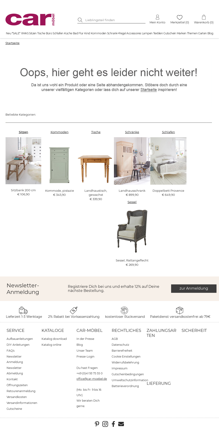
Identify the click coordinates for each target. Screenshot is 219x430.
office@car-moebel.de (91, 378)
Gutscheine (14, 408)
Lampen (147, 33)
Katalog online (51, 344)
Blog (210, 33)
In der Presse (85, 339)
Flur (81, 33)
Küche (68, 33)
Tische (41, 33)
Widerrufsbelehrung (125, 362)
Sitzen (32, 33)
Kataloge (53, 330)
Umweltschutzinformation (130, 380)
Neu (8, 33)
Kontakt (12, 379)
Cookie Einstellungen (126, 356)
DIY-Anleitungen (18, 344)
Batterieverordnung (125, 386)
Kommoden (98, 33)
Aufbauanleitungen (20, 339)
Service (16, 330)
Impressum (120, 368)
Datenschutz (120, 344)
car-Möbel (89, 330)
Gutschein (169, 33)
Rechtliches (126, 330)
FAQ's (11, 350)
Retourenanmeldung (21, 391)
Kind (87, 33)
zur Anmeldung (194, 288)
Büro (49, 33)
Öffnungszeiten (17, 385)
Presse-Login (85, 356)
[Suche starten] (80, 20)
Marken (181, 33)
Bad (75, 33)
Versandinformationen (22, 403)
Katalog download (54, 339)
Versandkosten (17, 397)
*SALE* (16, 33)
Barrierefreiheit (122, 350)
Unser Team (84, 350)
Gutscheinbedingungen (128, 374)
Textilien (158, 33)
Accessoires (133, 33)
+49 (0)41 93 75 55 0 (89, 373)
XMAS (25, 33)
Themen (192, 33)
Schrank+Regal (116, 33)
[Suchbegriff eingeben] (114, 20)
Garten (202, 33)
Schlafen (58, 33)
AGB (115, 339)
